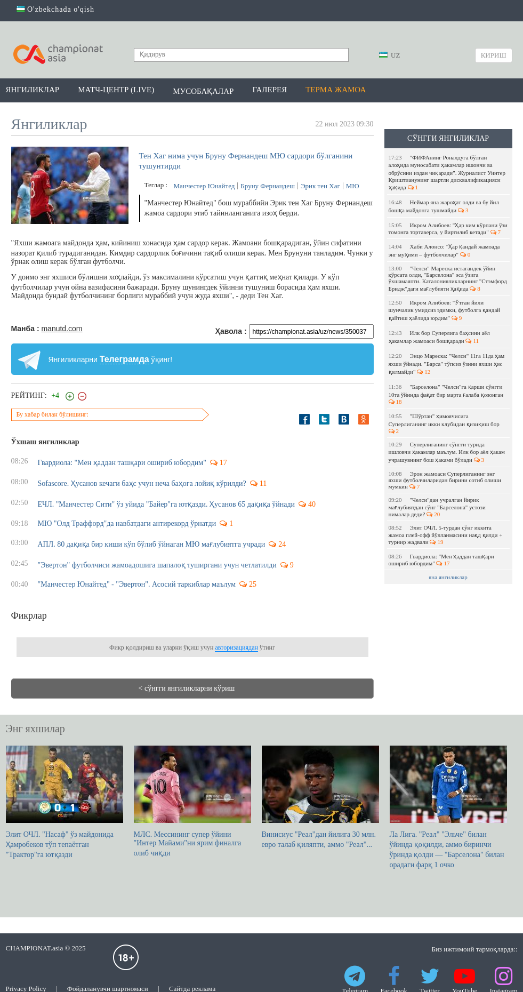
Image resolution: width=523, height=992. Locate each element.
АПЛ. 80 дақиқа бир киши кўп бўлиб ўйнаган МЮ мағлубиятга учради (151, 544)
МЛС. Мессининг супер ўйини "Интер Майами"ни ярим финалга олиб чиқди (192, 801)
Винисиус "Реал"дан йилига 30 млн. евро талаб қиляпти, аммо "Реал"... (320, 797)
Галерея (269, 89)
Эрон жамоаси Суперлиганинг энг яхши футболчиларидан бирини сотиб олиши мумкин (445, 480)
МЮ (352, 185)
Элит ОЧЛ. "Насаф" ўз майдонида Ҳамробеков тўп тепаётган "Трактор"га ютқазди (64, 802)
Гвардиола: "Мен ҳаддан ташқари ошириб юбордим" (441, 559)
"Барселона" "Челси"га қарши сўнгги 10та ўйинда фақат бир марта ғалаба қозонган (447, 394)
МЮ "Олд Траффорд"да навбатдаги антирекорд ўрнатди (127, 523)
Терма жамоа (335, 89)
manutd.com (61, 328)
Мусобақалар (203, 91)
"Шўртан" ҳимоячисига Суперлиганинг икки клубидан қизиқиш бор (445, 423)
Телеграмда (124, 359)
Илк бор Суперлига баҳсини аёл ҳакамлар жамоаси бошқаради (439, 337)
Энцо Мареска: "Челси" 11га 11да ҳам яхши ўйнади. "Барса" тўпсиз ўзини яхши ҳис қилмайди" (447, 364)
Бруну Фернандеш (267, 185)
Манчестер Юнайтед (204, 185)
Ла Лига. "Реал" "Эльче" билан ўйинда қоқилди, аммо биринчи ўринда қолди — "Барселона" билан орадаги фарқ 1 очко (448, 807)
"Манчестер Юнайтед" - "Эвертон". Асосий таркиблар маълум (137, 584)
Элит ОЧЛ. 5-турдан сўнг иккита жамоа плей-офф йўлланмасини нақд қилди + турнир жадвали (446, 534)
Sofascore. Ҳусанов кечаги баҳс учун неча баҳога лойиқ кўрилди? (142, 483)
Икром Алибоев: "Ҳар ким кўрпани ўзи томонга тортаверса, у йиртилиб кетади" (448, 228)
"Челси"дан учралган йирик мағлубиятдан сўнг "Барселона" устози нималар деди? (437, 507)
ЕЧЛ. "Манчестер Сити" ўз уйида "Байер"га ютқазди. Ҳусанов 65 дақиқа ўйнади (166, 504)
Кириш (493, 55)
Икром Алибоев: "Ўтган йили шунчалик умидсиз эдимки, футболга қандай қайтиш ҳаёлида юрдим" (445, 310)
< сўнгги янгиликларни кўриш (187, 688)
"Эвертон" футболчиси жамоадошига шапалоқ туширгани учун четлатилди (157, 565)
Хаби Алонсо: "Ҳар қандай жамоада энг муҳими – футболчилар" (444, 250)
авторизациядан (236, 647)
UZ (389, 55)
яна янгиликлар (448, 577)
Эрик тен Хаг (320, 185)
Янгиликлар (33, 89)
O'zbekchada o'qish (56, 9)
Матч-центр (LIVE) (116, 89)
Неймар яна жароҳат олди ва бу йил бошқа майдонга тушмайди (444, 206)
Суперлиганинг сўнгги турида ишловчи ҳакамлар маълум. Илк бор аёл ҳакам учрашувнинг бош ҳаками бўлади (447, 452)
